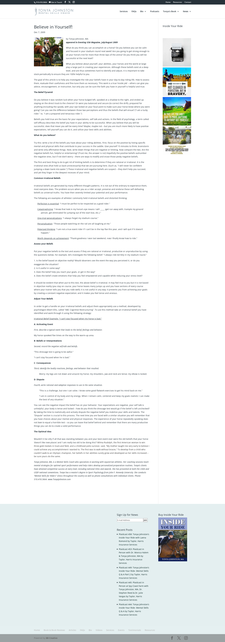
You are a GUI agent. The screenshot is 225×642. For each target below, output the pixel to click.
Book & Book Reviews (54, 630)
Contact (188, 2)
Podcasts (154, 11)
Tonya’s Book (169, 11)
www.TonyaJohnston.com (59, 479)
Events (121, 630)
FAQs (134, 11)
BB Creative (51, 638)
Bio (141, 11)
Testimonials (134, 630)
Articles (72, 630)
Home (168, 2)
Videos (99, 630)
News (185, 11)
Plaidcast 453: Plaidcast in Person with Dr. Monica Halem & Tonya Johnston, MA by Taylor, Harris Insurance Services (133, 556)
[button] (177, 52)
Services (124, 11)
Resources (177, 2)
